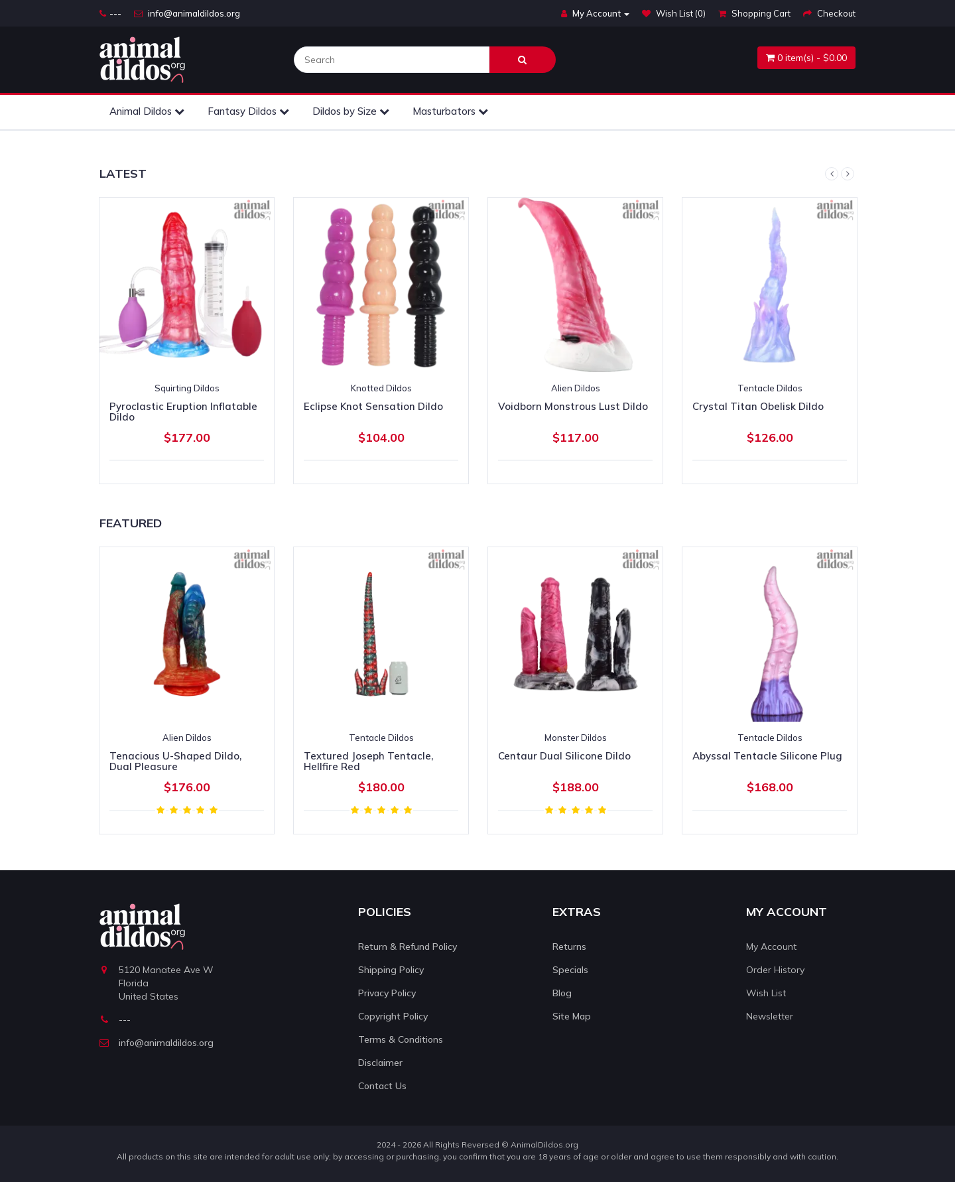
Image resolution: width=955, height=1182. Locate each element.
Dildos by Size (350, 111)
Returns (569, 946)
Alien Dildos (575, 388)
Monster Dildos (575, 737)
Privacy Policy (387, 993)
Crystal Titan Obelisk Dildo (758, 406)
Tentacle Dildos (769, 388)
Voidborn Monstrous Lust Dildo (573, 406)
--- (110, 13)
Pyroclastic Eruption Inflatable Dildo (183, 412)
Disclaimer (380, 1063)
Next (847, 173)
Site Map (571, 1016)
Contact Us (382, 1086)
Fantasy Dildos (248, 111)
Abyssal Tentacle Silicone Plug (767, 756)
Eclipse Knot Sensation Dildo (373, 406)
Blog (562, 993)
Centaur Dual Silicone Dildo (564, 756)
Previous (831, 173)
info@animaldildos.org (187, 13)
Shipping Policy (391, 970)
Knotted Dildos (381, 388)
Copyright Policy (393, 1016)
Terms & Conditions (400, 1039)
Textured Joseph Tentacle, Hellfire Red (368, 761)
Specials (570, 970)
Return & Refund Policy (407, 946)
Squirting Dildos (187, 388)
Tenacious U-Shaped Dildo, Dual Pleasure (175, 761)
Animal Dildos (146, 111)
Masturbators (450, 111)
